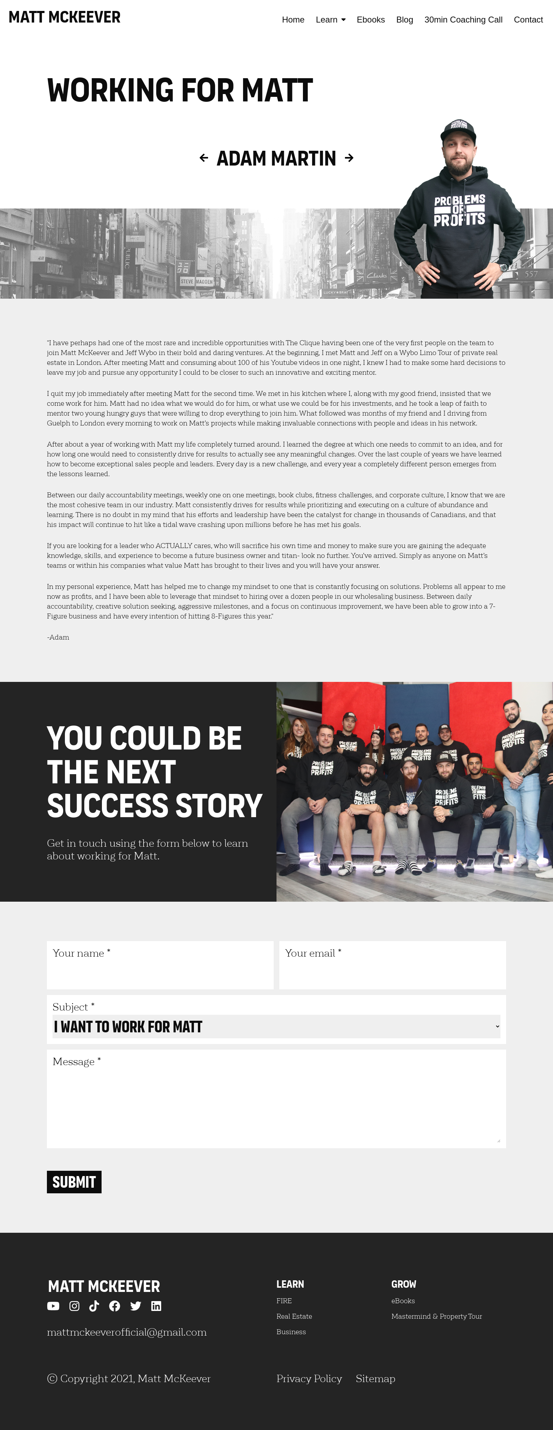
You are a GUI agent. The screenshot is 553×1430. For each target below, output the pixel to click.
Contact (528, 19)
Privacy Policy (309, 1378)
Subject (276, 1019)
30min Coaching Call (464, 19)
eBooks (403, 1301)
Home (293, 19)
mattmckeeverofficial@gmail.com (127, 1331)
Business (291, 1332)
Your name (160, 965)
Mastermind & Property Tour (436, 1316)
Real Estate (294, 1316)
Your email (392, 965)
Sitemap (375, 1378)
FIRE (284, 1301)
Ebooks (371, 19)
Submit (74, 1182)
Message (276, 1099)
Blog (404, 19)
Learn (331, 19)
